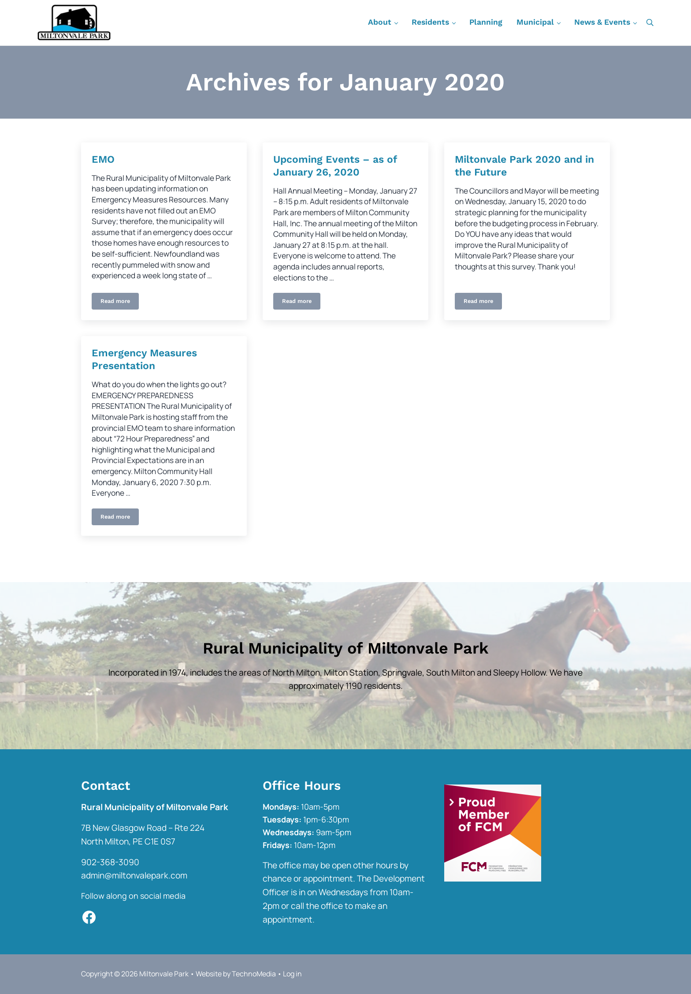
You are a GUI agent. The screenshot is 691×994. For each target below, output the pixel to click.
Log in (292, 974)
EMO (103, 159)
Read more (115, 302)
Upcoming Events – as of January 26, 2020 (335, 165)
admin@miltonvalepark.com (134, 875)
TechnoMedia (254, 974)
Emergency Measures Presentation (144, 359)
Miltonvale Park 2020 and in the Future (524, 165)
